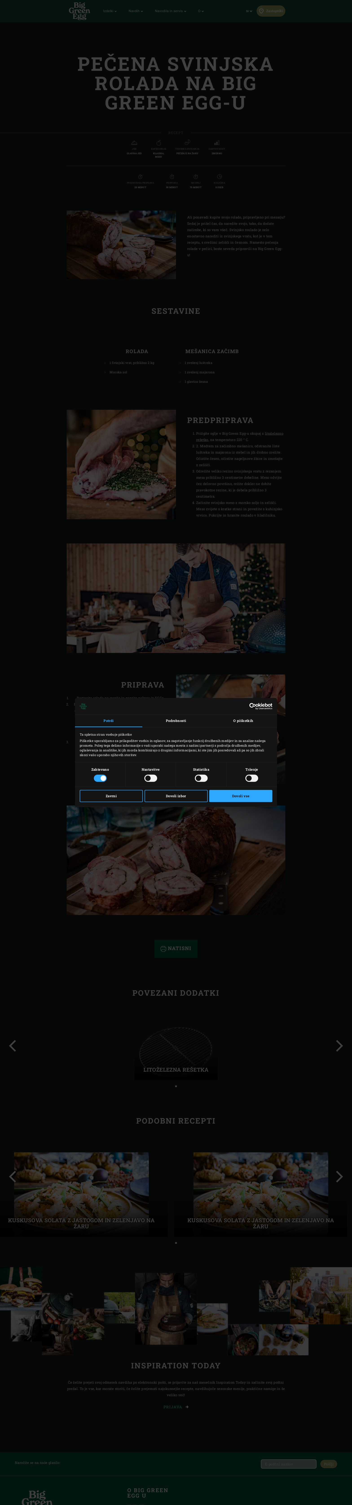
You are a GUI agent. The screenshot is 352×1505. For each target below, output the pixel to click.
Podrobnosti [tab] (176, 720)
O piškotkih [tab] (243, 720)
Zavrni (111, 796)
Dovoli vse (241, 796)
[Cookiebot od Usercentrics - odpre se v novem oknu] (252, 706)
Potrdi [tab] (108, 720)
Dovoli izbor (176, 796)
